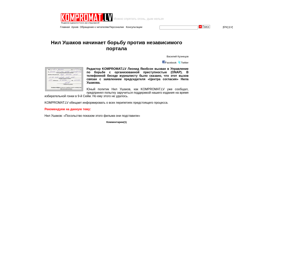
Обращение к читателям (94, 27)
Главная (65, 27)
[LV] (230, 27)
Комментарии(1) (116, 122)
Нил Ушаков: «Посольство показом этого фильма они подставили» (92, 115)
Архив (74, 27)
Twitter (185, 62)
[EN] (225, 27)
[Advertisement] (105, 6)
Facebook (171, 62)
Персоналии (116, 27)
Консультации (134, 27)
